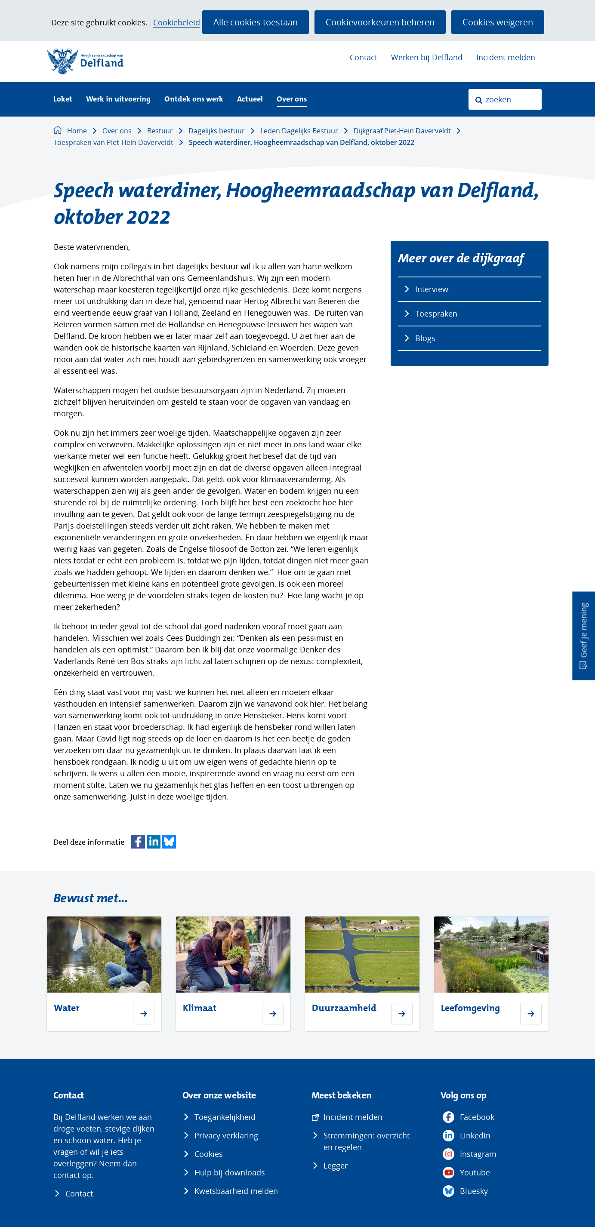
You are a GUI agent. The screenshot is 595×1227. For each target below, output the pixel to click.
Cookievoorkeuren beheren (380, 22)
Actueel (250, 99)
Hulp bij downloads (229, 1172)
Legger (336, 1165)
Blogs (425, 338)
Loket (62, 99)
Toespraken (436, 313)
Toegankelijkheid (225, 1117)
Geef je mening (583, 630)
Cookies (208, 1154)
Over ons (292, 99)
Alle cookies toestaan (255, 22)
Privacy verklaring (226, 1135)
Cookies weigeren (497, 22)
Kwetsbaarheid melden (236, 1191)
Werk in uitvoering (118, 99)
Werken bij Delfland (426, 57)
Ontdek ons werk (193, 99)
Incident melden (505, 57)
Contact (363, 57)
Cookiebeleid (176, 22)
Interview (431, 289)
